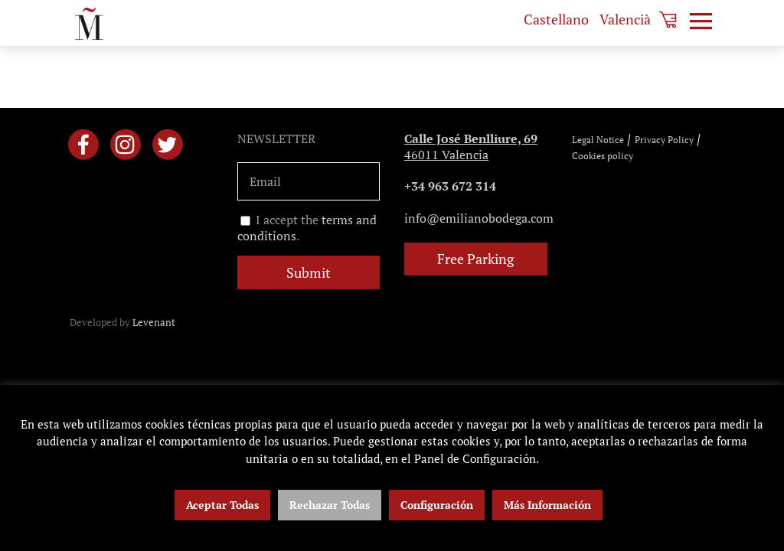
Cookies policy (602, 155)
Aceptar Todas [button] (222, 504)
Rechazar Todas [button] (329, 504)
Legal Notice (598, 139)
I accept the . (307, 228)
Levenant (153, 322)
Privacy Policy (664, 139)
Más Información (547, 504)
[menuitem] (556, 19)
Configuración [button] (436, 504)
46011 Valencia (470, 146)
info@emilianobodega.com (479, 218)
